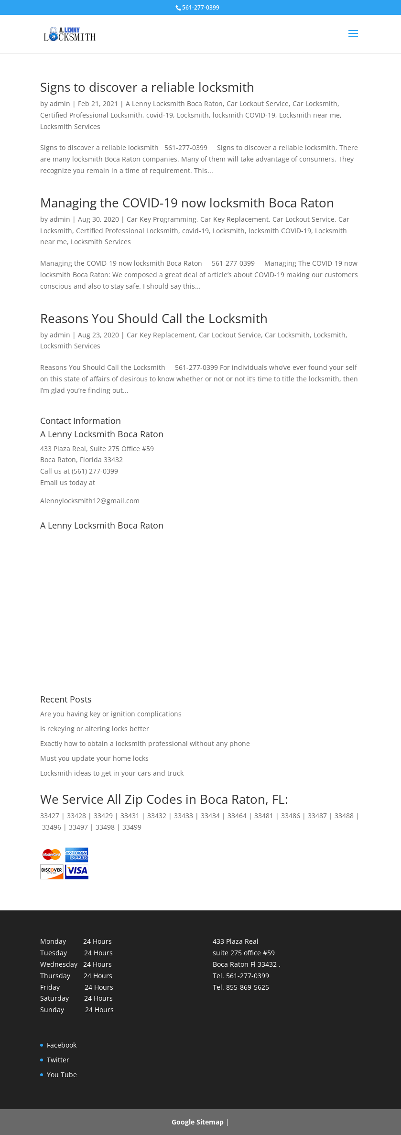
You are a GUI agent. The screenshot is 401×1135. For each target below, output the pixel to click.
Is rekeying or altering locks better (94, 728)
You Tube (62, 1074)
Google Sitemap (198, 1121)
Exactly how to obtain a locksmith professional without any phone (145, 743)
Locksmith (193, 114)
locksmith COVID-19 (244, 114)
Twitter (58, 1059)
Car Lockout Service (258, 103)
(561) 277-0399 (95, 471)
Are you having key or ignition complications (111, 713)
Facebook (61, 1044)
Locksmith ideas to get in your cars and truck (112, 773)
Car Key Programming (161, 219)
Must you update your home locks (94, 758)
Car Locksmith (315, 103)
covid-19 (159, 114)
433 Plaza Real (63, 448)
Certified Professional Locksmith (91, 114)
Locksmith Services (70, 126)
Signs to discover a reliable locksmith (147, 87)
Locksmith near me (309, 114)
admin (60, 103)
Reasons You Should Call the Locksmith (155, 318)
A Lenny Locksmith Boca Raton (174, 103)
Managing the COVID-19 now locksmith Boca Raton (187, 202)
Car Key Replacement (234, 219)
